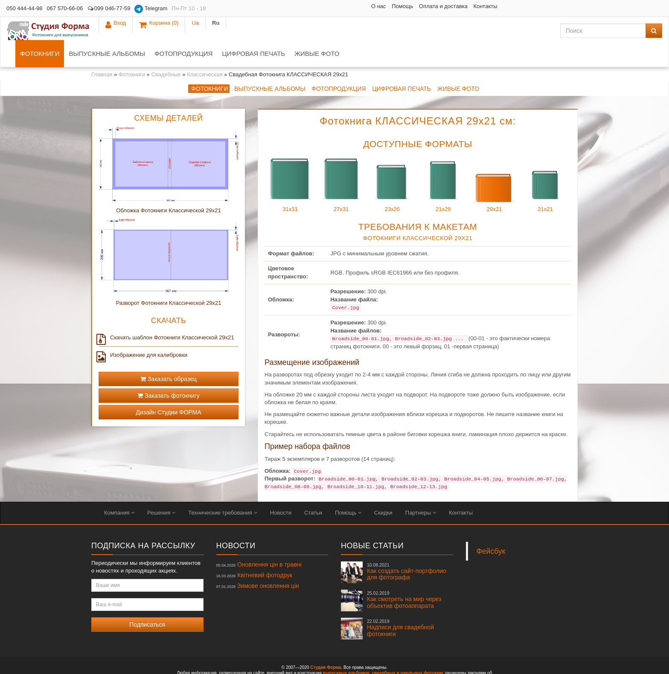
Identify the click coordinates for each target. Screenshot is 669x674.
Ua (631, 8)
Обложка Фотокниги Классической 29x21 (168, 187)
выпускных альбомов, (347, 650)
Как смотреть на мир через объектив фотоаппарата (404, 576)
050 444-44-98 (24, 8)
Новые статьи (372, 522)
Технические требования (222, 489)
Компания (119, 489)
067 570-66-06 (65, 8)
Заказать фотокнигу (168, 372)
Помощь (338, 6)
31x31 (290, 159)
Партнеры (420, 489)
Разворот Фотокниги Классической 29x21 (168, 280)
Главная (101, 51)
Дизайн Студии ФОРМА (168, 389)
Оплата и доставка (379, 6)
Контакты (421, 6)
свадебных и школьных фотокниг (407, 650)
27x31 (341, 159)
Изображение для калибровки (143, 332)
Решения (161, 489)
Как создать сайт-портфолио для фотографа (406, 548)
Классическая (204, 51)
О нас (314, 6)
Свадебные (165, 51)
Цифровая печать (338, 30)
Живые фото (402, 30)
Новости (280, 489)
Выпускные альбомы (192, 30)
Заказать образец (168, 356)
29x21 (494, 159)
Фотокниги (125, 30)
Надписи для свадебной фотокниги (400, 605)
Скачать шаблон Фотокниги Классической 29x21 (166, 314)
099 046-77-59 (108, 8)
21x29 (443, 159)
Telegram (150, 9)
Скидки (383, 489)
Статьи (313, 489)
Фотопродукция (269, 30)
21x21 (545, 159)
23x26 (392, 159)
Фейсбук (491, 528)
